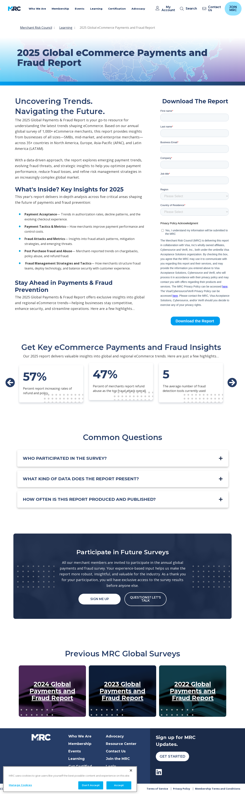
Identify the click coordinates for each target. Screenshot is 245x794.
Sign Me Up (99, 599)
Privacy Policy (181, 788)
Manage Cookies (20, 784)
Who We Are (79, 736)
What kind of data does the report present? (81, 478)
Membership (79, 744)
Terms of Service (157, 788)
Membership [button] (60, 8)
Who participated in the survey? (65, 458)
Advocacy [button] (138, 8)
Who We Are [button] (37, 8)
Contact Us (116, 751)
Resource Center (121, 744)
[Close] (131, 769)
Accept (119, 784)
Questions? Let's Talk (145, 599)
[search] (189, 8)
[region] (70, 778)
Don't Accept (91, 784)
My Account (168, 8)
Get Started (172, 756)
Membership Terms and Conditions (217, 788)
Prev (10, 382)
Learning (65, 27)
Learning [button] (96, 8)
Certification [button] (117, 8)
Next (232, 382)
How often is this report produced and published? (89, 499)
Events (74, 751)
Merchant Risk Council (36, 27)
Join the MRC (118, 759)
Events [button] (79, 8)
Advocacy (115, 736)
